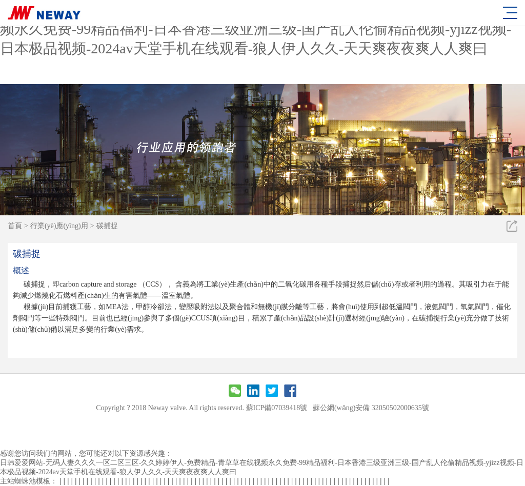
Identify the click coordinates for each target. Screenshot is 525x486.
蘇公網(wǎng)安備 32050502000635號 (371, 408)
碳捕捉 (107, 226)
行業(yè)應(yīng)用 (59, 226)
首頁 (15, 226)
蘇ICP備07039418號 (277, 408)
